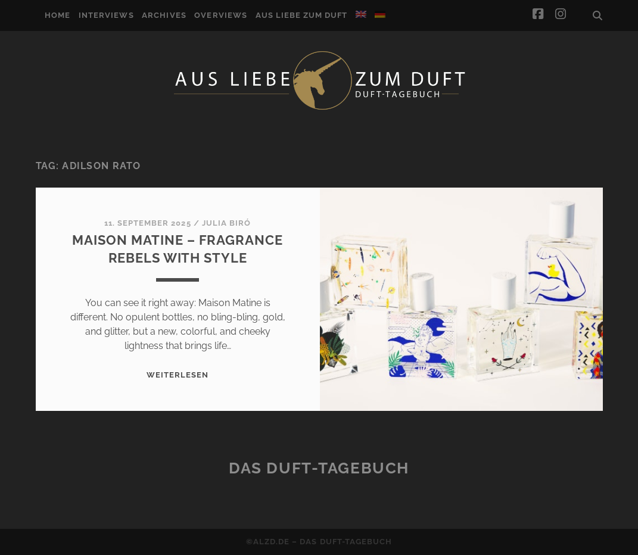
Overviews (220, 15)
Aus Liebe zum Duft (302, 15)
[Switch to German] (380, 14)
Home (57, 15)
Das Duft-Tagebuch (319, 468)
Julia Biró (226, 223)
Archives (164, 15)
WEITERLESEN (177, 374)
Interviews (106, 15)
